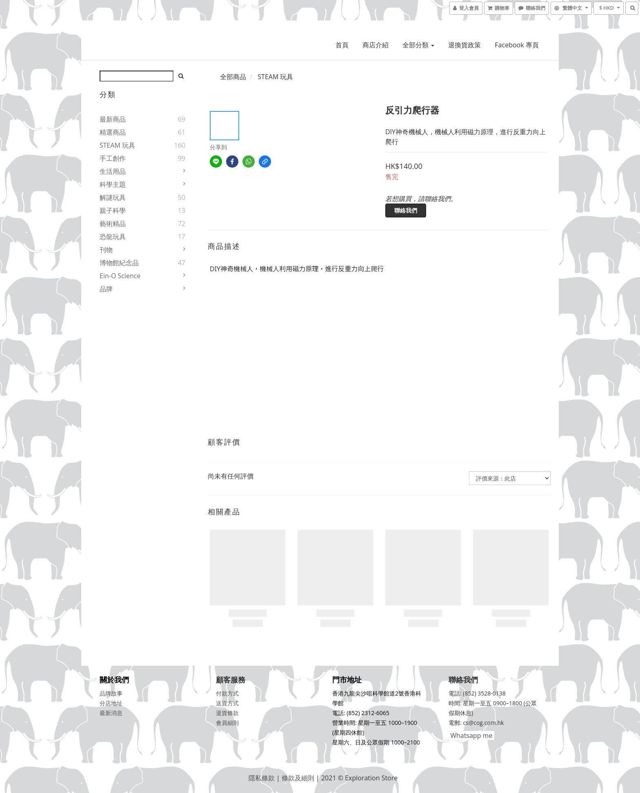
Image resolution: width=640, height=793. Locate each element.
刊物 (106, 249)
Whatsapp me (470, 735)
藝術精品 (113, 223)
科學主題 (113, 184)
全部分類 (418, 44)
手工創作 (113, 158)
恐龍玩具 (113, 236)
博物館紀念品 (119, 262)
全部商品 (233, 76)
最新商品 (113, 119)
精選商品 (113, 132)
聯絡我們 (405, 210)
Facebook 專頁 (516, 44)
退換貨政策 (464, 44)
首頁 (342, 44)
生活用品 (113, 171)
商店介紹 (375, 44)
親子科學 (113, 210)
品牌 (106, 288)
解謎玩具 (113, 197)
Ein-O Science (120, 275)
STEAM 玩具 (117, 145)
